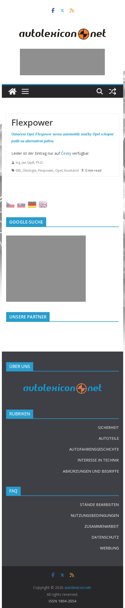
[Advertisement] (62, 62)
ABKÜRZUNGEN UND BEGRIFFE (91, 471)
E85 (18, 170)
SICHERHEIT (108, 427)
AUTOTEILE (109, 438)
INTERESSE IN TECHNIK (98, 460)
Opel (59, 170)
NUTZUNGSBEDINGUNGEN (95, 515)
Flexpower (46, 170)
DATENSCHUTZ (105, 537)
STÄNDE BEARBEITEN (99, 504)
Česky (66, 153)
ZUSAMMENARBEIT (101, 526)
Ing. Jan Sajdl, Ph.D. (30, 162)
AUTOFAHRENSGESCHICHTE (94, 449)
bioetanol (71, 170)
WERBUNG (109, 548)
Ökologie (29, 170)
